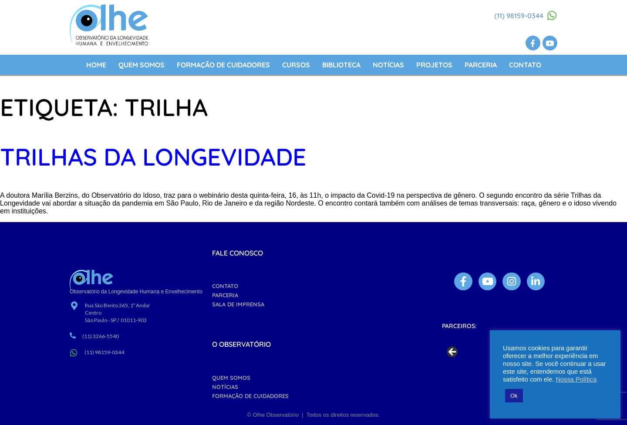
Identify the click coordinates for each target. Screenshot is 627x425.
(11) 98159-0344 (518, 15)
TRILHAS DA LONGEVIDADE (153, 157)
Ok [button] (514, 395)
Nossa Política (576, 379)
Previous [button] (452, 352)
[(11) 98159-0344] (552, 15)
